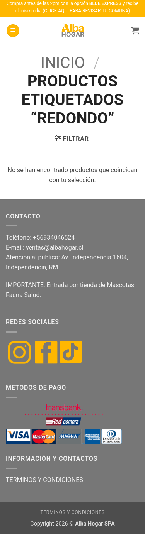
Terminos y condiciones (72, 512)
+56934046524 (54, 237)
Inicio (63, 63)
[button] (13, 30)
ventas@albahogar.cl (54, 247)
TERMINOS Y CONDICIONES (44, 479)
